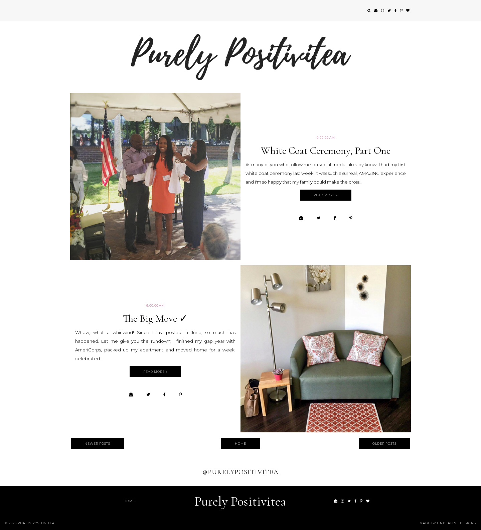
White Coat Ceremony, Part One (325, 150)
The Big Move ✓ (155, 318)
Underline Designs (456, 523)
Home (240, 443)
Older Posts (384, 443)
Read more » (326, 195)
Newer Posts (97, 443)
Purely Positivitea (240, 501)
